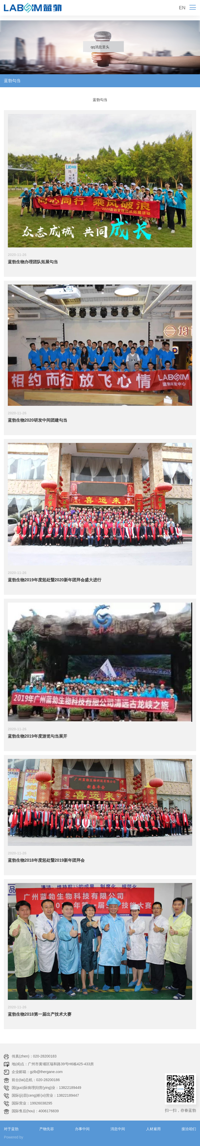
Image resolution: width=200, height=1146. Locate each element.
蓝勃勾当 (12, 80)
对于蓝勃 (11, 1129)
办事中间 (82, 1129)
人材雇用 (153, 1129)
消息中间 (117, 1129)
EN (182, 7)
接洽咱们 (189, 1129)
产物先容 (46, 1129)
